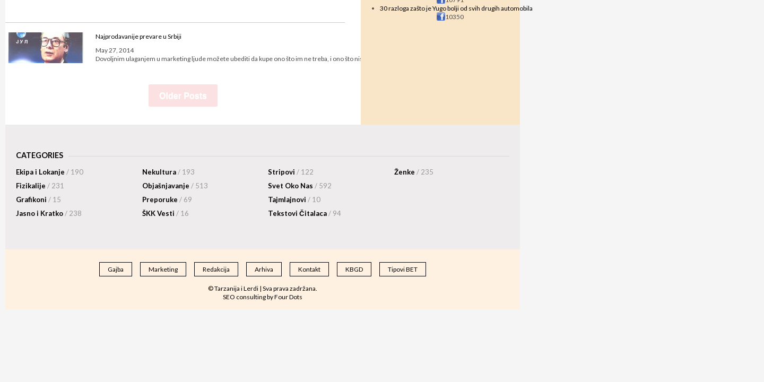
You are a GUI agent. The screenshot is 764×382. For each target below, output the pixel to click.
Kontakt (309, 269)
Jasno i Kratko (49, 213)
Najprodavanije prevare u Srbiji (138, 36)
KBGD (354, 269)
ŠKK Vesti (165, 213)
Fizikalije (40, 185)
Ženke (413, 172)
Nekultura (168, 172)
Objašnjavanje (175, 185)
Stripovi (291, 172)
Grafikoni (38, 199)
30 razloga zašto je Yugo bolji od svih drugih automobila (456, 8)
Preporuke (167, 199)
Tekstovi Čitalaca (304, 213)
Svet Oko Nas (300, 185)
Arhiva (264, 269)
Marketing (163, 269)
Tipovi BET (403, 269)
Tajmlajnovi (294, 199)
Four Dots (288, 297)
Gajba (116, 269)
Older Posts (183, 95)
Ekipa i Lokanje (49, 172)
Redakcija (216, 269)
